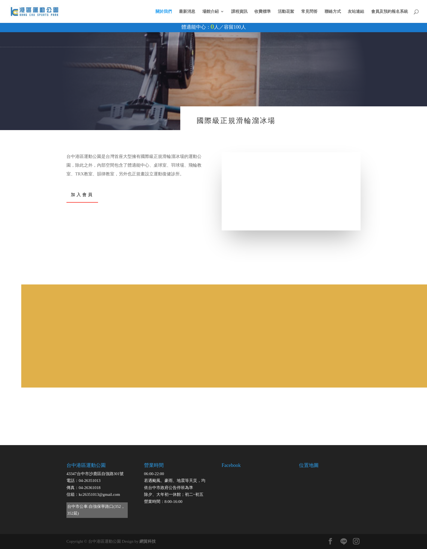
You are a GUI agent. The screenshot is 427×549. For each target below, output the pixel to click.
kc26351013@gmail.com (99, 494)
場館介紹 (210, 12)
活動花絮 (286, 12)
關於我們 (163, 12)
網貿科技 (147, 541)
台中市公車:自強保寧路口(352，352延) (96, 510)
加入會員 (82, 194)
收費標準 (262, 12)
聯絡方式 (333, 12)
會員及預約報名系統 (389, 12)
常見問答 (309, 12)
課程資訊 (239, 12)
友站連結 (356, 12)
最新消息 (187, 12)
